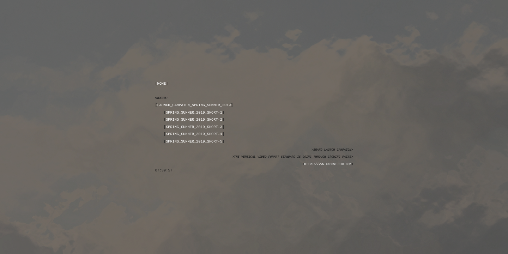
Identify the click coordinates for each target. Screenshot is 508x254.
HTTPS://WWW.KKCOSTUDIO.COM (327, 164)
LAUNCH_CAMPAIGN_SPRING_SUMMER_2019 (194, 105)
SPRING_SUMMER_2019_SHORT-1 (194, 112)
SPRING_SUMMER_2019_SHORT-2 (194, 119)
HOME (161, 83)
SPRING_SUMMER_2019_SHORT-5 (194, 141)
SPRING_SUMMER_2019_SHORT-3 (194, 127)
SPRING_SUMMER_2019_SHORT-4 (194, 134)
